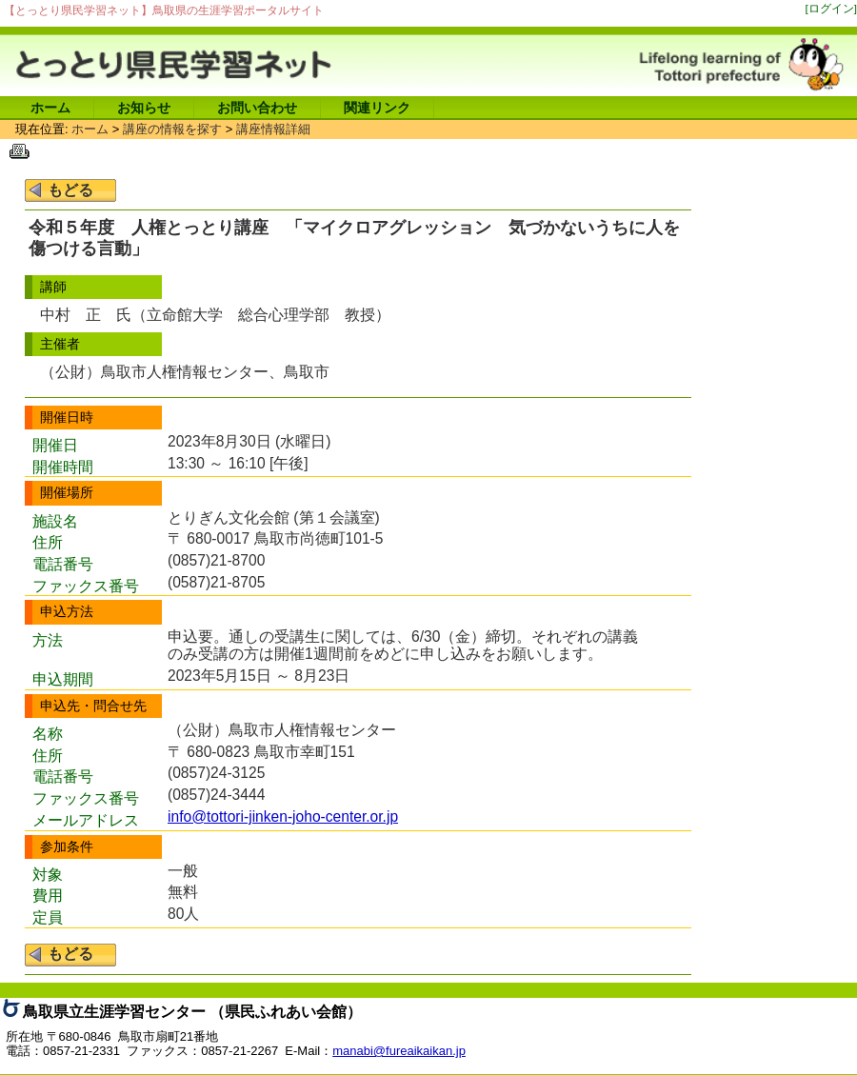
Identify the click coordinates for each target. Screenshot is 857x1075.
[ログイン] (832, 8)
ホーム (50, 107)
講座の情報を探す (172, 129)
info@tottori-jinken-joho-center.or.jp (283, 816)
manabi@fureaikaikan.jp (399, 1051)
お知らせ (143, 107)
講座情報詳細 (273, 129)
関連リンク (377, 107)
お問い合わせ (257, 107)
